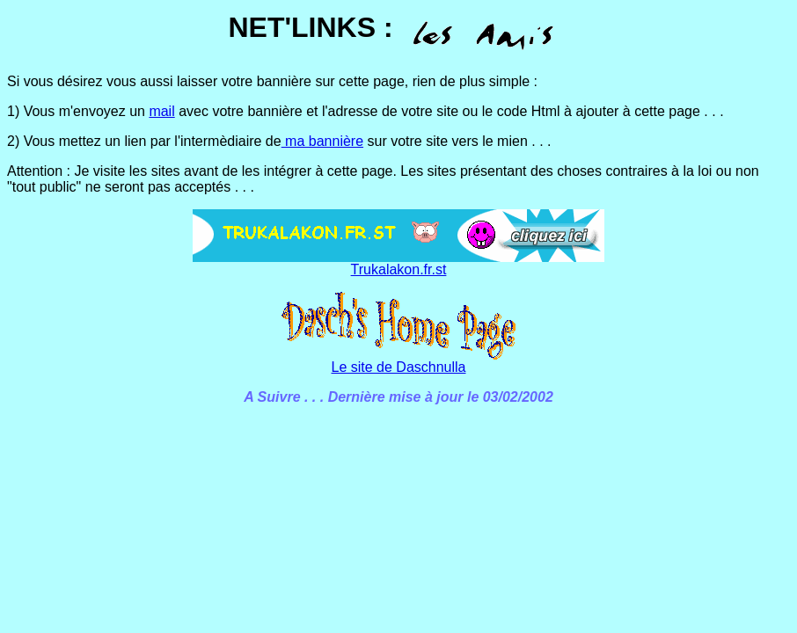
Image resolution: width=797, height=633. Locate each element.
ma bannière (322, 141)
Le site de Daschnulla (399, 367)
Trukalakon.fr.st (399, 269)
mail (161, 111)
